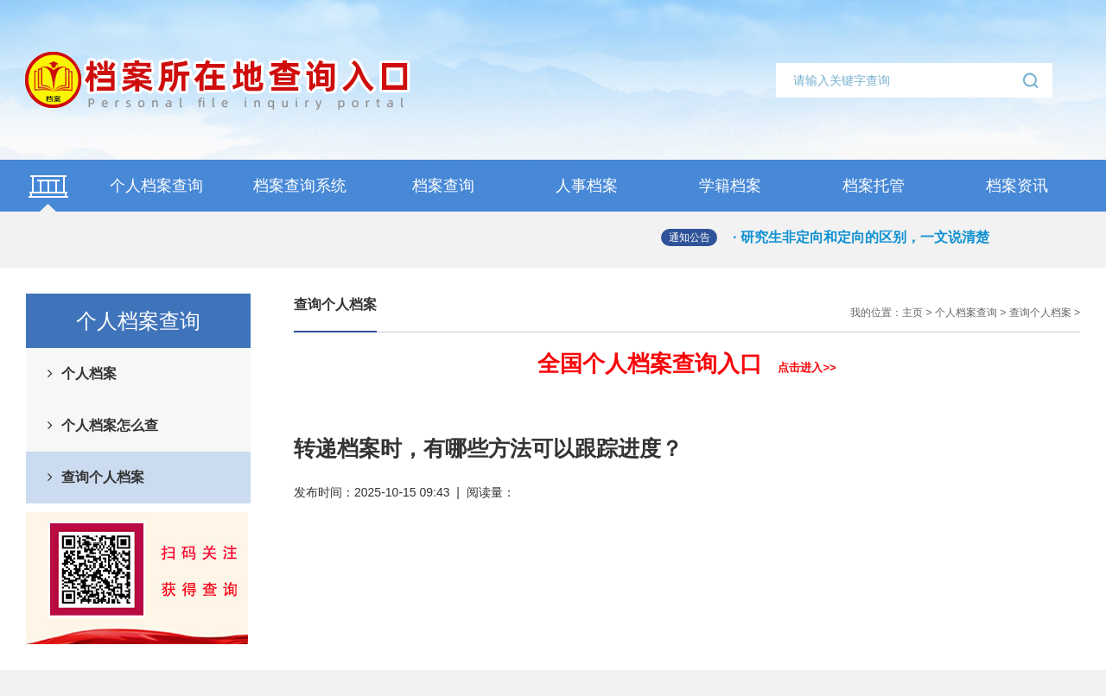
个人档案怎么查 (109, 425)
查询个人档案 (102, 477)
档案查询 (443, 185)
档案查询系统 (299, 185)
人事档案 (587, 185)
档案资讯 (1017, 185)
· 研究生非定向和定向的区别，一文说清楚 (861, 237)
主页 (912, 313)
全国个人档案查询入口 (686, 363)
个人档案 (89, 373)
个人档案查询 (156, 185)
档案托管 (873, 185)
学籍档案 (730, 185)
